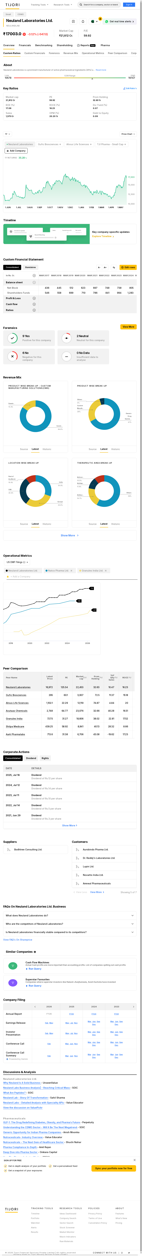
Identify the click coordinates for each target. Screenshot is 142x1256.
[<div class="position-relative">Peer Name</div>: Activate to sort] (22, 677)
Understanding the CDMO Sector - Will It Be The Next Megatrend (40, 1127)
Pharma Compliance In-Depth (20, 1147)
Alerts (34, 1227)
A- (99, 267)
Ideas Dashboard (68, 1213)
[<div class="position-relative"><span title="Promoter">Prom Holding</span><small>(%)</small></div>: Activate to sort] (96, 677)
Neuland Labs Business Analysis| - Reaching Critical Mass (36, 1087)
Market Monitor (67, 1232)
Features (120, 1213)
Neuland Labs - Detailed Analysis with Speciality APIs (34, 1102)
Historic (47, 449)
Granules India (14, 718)
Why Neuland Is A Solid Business (22, 1082)
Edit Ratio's (130, 88)
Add (16, 150)
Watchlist (35, 1223)
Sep (98, 1054)
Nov (76, 1056)
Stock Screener (67, 1227)
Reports (85, 45)
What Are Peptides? (14, 1092)
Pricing (119, 1223)
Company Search (68, 1218)
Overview (8, 45)
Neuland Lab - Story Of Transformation (25, 1097)
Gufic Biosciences (16, 695)
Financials (25, 45)
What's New (121, 1218)
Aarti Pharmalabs (15, 734)
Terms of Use (95, 1218)
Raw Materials (66, 1241)
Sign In (129, 4)
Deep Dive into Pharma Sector (20, 1152)
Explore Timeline (103, 236)
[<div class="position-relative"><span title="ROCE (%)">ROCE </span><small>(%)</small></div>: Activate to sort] (126, 677)
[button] (11, 677)
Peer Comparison (117, 53)
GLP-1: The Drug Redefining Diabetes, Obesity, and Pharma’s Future (42, 1122)
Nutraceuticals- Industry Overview (23, 1137)
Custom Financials (34, 53)
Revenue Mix (71, 53)
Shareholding (65, 45)
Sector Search (66, 1223)
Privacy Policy (95, 1213)
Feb (49, 1056)
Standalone (30, 267)
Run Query (35, 968)
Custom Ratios (12, 53)
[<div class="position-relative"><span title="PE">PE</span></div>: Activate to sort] (64, 677)
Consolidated (12, 267)
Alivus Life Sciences (17, 703)
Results (34, 1232)
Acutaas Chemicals (16, 710)
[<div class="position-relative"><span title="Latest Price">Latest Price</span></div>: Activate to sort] (49, 677)
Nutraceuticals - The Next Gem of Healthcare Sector (33, 1142)
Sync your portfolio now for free (113, 1168)
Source (24, 449)
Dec (94, 1057)
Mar (67, 1056)
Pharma (105, 45)
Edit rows (128, 267)
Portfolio (35, 1218)
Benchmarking (43, 45)
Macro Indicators (68, 1236)
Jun (71, 1056)
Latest (35, 449)
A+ (105, 267)
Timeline (35, 1213)
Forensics (54, 53)
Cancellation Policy (97, 1223)
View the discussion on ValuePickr (23, 1107)
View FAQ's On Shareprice (17, 940)
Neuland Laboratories (18, 687)
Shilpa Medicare (15, 726)
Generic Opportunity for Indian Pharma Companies (32, 1132)
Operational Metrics (93, 53)
